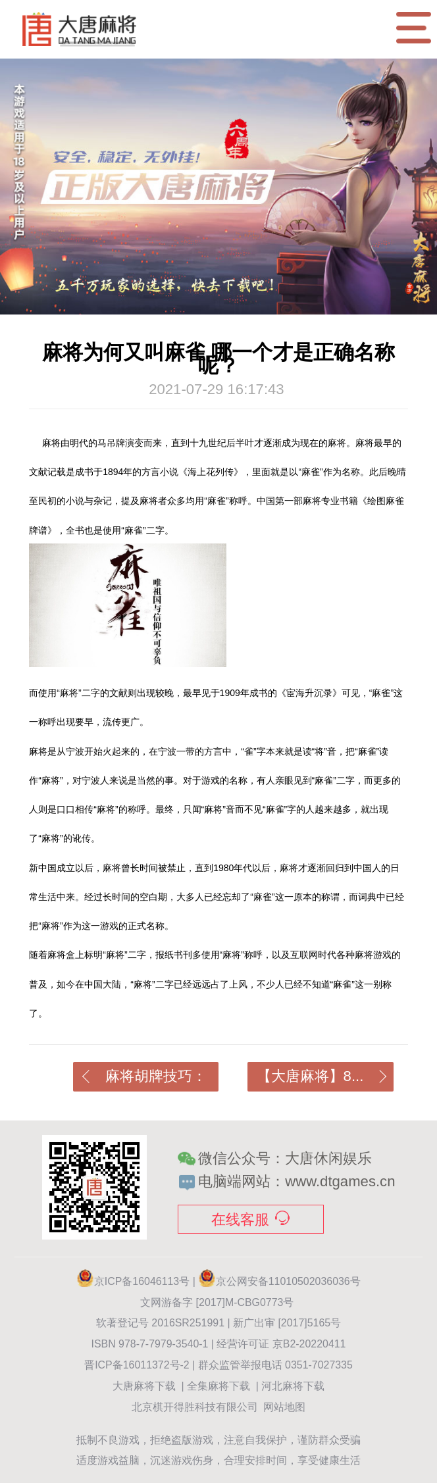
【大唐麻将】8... (322, 1076)
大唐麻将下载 (144, 1386)
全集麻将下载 (218, 1386)
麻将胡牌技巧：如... (144, 1079)
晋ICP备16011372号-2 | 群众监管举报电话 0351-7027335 (218, 1364)
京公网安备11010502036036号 (279, 1281)
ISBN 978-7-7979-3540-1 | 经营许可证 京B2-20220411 (218, 1343)
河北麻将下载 (292, 1386)
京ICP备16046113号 (142, 1281)
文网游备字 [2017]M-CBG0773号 (218, 1302)
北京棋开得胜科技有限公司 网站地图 (219, 1407)
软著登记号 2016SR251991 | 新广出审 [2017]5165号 (218, 1322)
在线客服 (250, 1219)
